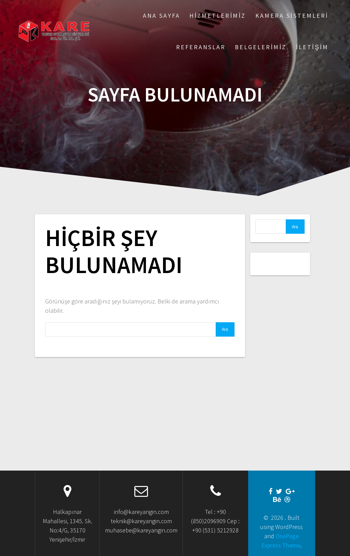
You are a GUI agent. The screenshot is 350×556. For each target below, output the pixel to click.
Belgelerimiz (260, 47)
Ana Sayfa (161, 15)
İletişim (312, 47)
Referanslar (201, 47)
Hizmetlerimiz (217, 15)
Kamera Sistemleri (291, 15)
